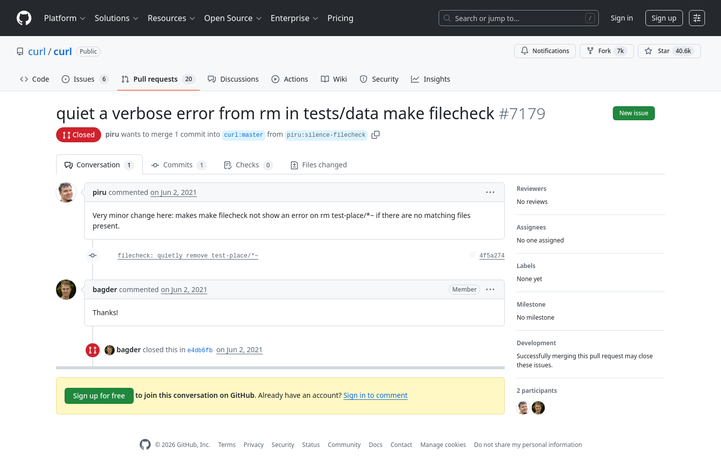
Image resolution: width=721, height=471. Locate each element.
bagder (105, 289)
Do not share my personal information (528, 444)
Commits (179, 165)
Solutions (117, 18)
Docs (376, 444)
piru (112, 134)
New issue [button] (633, 113)
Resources (172, 18)
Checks (248, 165)
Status (311, 444)
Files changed (318, 164)
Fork (606, 51)
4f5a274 (492, 256)
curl (37, 51)
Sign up (664, 18)
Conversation (99, 165)
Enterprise (295, 18)
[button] (376, 134)
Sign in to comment (375, 395)
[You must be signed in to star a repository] (669, 51)
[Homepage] (24, 18)
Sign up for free (99, 395)
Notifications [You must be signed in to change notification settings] (545, 51)
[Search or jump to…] (518, 18)
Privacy (254, 444)
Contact (401, 444)
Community (344, 444)
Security (283, 444)
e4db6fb (199, 350)
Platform (65, 18)
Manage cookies (443, 444)
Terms (227, 444)
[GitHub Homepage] (145, 444)
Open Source (233, 18)
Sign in (622, 18)
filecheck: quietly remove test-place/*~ (188, 256)
